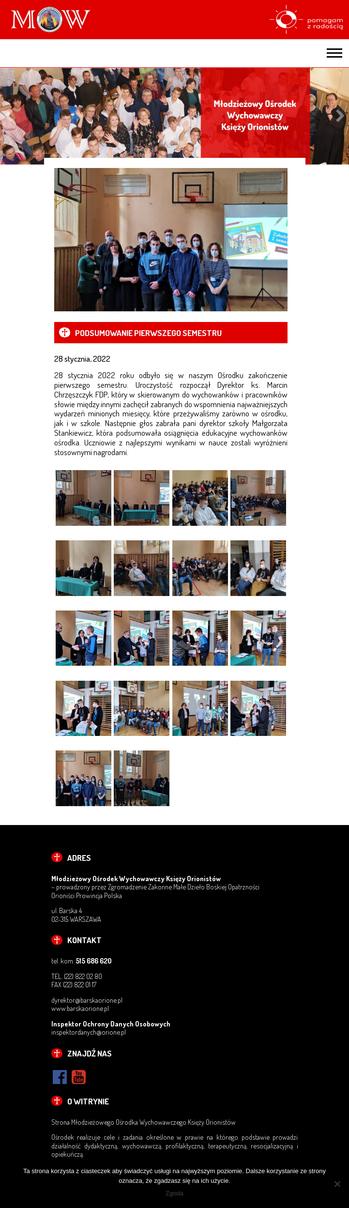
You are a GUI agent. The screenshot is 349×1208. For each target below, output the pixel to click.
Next (340, 116)
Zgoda (174, 1193)
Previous (8, 116)
